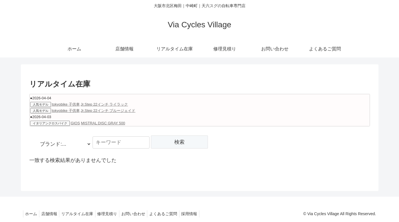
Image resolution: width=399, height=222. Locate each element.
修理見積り (114, 213)
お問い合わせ (142, 213)
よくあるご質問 (174, 213)
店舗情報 (52, 213)
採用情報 (202, 213)
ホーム (32, 213)
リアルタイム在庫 (82, 213)
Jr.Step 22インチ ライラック (104, 104)
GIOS (75, 123)
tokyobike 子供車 (66, 104)
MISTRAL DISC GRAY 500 (103, 123)
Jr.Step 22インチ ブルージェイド (108, 110)
